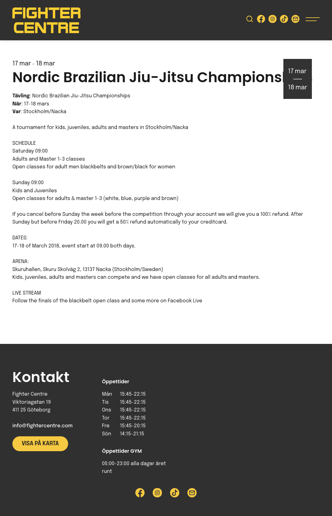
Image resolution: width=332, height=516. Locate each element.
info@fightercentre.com (42, 426)
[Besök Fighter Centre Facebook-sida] (261, 20)
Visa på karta (40, 444)
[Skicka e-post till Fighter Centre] (295, 20)
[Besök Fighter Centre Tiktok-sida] (284, 20)
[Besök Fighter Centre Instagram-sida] (273, 20)
